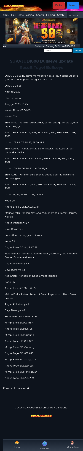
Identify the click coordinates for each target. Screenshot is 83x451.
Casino (30, 14)
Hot (13, 14)
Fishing (50, 14)
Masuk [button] (73, 5)
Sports (40, 14)
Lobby (5, 14)
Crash (60, 14)
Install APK (45, 445)
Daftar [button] (58, 5)
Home (17, 444)
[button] (10, 31)
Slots (21, 14)
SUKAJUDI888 (13, 85)
